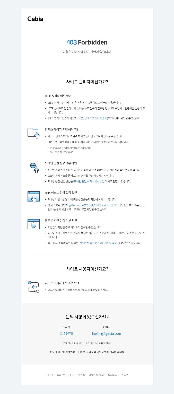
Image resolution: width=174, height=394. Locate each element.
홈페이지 (112, 375)
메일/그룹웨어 (96, 375)
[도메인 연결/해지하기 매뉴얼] (89, 181)
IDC (72, 375)
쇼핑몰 (124, 375)
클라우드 (61, 375)
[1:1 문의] (66, 333)
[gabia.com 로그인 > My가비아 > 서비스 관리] (92, 205)
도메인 (49, 375)
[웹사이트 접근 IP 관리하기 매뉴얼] (97, 243)
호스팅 (81, 375)
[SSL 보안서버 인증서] (96, 118)
